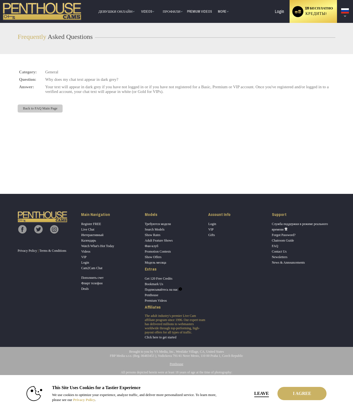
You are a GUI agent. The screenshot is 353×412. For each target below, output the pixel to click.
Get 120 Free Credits (158, 278)
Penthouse (151, 295)
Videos (146, 12)
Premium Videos (156, 301)
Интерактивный (92, 235)
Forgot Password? (284, 235)
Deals (85, 289)
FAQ (275, 246)
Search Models (155, 229)
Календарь (88, 240)
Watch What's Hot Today (97, 246)
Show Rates (153, 235)
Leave (253, 393)
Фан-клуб (151, 246)
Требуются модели (158, 224)
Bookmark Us (154, 284)
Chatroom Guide (283, 240)
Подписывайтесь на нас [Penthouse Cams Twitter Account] (163, 289)
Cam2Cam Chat (91, 268)
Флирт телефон (92, 283)
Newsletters (280, 257)
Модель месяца (155, 262)
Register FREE (91, 224)
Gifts (211, 235)
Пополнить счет (92, 278)
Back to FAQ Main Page (40, 108)
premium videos (199, 12)
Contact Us (279, 251)
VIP (83, 257)
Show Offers (153, 257)
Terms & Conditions (52, 251)
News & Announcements (288, 262)
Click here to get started (160, 337)
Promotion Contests (158, 251)
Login (279, 11)
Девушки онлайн (115, 12)
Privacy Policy (27, 251)
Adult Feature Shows (159, 240)
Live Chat (87, 229)
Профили (171, 12)
